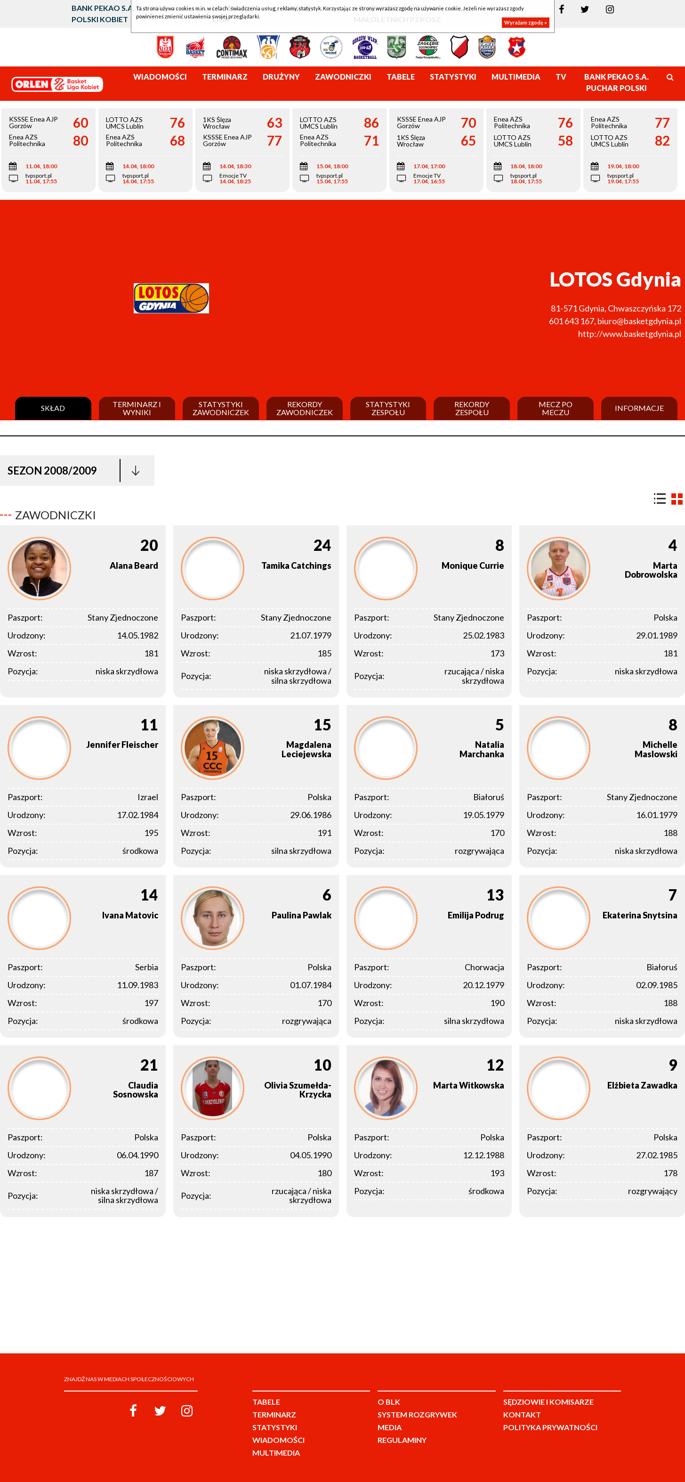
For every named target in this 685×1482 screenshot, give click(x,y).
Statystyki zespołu (388, 408)
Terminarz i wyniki (137, 408)
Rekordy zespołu (471, 408)
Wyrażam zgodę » (525, 22)
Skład (53, 408)
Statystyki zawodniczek (221, 408)
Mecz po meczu (555, 408)
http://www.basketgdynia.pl (629, 333)
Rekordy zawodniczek (304, 408)
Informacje (639, 408)
